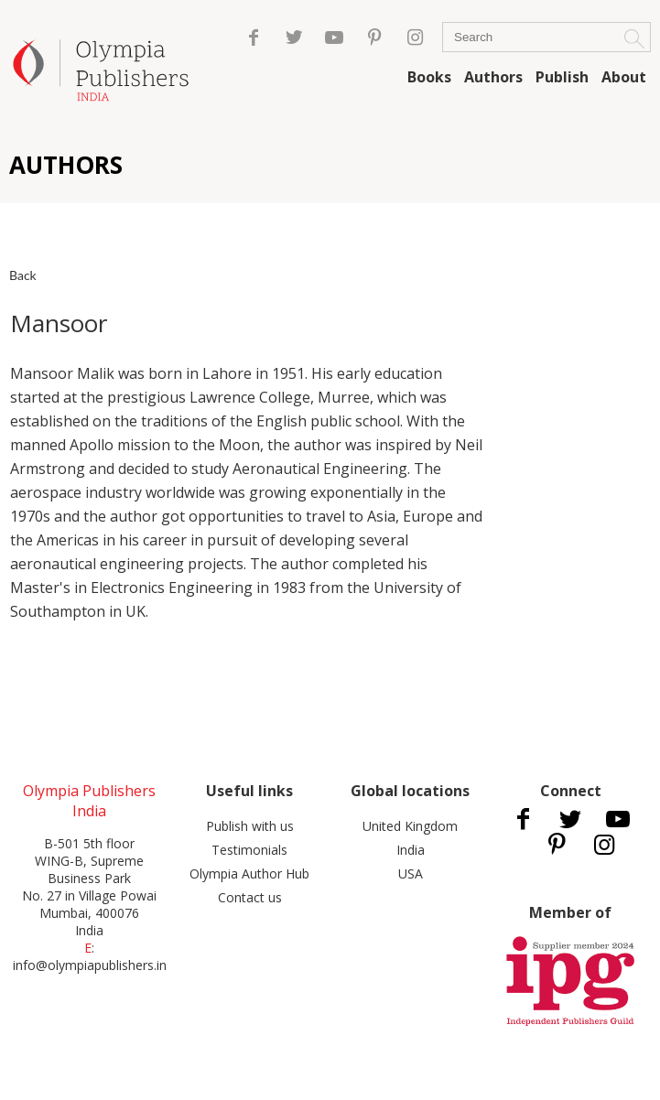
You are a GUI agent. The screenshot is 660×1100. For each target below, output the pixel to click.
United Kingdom (410, 826)
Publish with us (250, 826)
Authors (493, 77)
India (410, 849)
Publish (562, 77)
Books (429, 77)
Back (23, 275)
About (623, 77)
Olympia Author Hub (249, 873)
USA (410, 873)
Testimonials (249, 849)
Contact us (250, 897)
